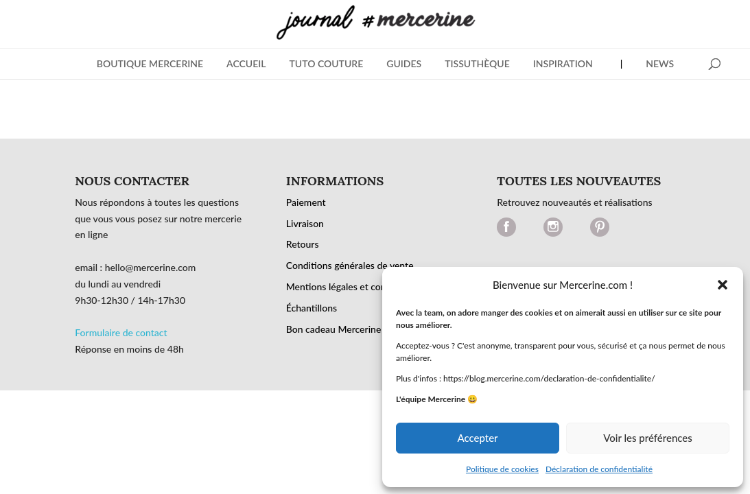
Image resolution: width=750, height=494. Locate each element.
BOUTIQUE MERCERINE (150, 64)
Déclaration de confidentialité (599, 469)
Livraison (305, 223)
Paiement (306, 202)
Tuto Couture (327, 64)
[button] (722, 285)
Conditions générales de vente (350, 265)
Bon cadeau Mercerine (334, 329)
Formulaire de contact (121, 332)
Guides (403, 64)
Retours (302, 244)
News (660, 64)
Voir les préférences (647, 438)
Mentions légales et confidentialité (359, 286)
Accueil (246, 64)
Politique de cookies (502, 469)
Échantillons (311, 308)
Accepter (477, 438)
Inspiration (563, 64)
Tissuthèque (477, 64)
